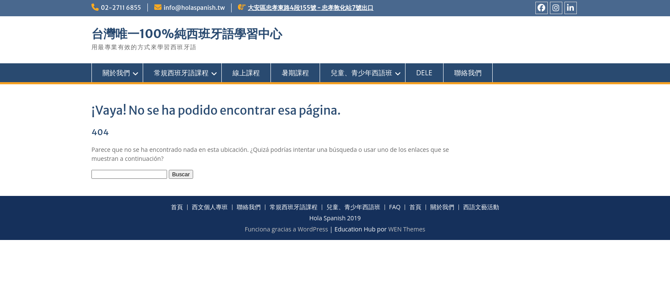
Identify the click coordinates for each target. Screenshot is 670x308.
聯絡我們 (468, 72)
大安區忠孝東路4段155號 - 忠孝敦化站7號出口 (310, 8)
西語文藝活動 (481, 207)
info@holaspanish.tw (194, 8)
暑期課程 (295, 72)
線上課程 (246, 72)
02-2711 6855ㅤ (121, 8)
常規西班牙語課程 (181, 72)
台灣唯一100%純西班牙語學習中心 (186, 33)
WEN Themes (407, 229)
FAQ (395, 207)
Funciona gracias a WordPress (286, 229)
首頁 (177, 207)
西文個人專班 (210, 207)
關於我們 (116, 72)
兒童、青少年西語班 (361, 72)
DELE (424, 72)
